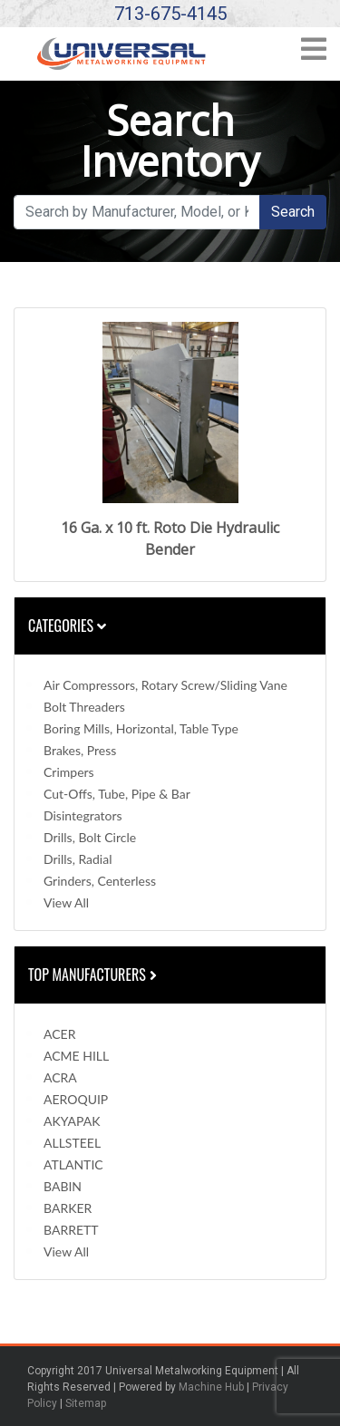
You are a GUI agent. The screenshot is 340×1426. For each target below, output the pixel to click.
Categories (67, 625)
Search (293, 211)
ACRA (60, 1077)
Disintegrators (83, 815)
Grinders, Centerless (100, 880)
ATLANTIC (73, 1164)
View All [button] (66, 902)
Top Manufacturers (94, 974)
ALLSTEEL (72, 1142)
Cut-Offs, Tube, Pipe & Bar (117, 793)
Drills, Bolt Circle (90, 837)
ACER (59, 1034)
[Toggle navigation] (313, 54)
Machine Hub (211, 1387)
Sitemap (85, 1403)
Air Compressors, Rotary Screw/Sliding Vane (165, 685)
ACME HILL (76, 1055)
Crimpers (69, 772)
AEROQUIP (76, 1099)
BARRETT (71, 1229)
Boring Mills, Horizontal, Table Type (141, 728)
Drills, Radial (78, 859)
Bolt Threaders (84, 706)
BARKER (68, 1208)
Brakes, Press (80, 750)
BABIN (63, 1186)
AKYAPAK (72, 1121)
